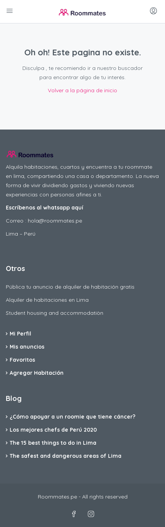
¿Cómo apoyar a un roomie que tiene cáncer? (72, 416)
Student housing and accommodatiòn (54, 312)
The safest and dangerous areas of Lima (65, 455)
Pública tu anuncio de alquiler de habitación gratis (70, 286)
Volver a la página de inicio (82, 90)
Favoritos (22, 359)
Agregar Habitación (37, 372)
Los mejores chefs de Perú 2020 (53, 429)
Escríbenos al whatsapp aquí (44, 207)
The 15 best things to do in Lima (53, 442)
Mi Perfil (20, 333)
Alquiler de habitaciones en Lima (47, 299)
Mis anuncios (27, 346)
